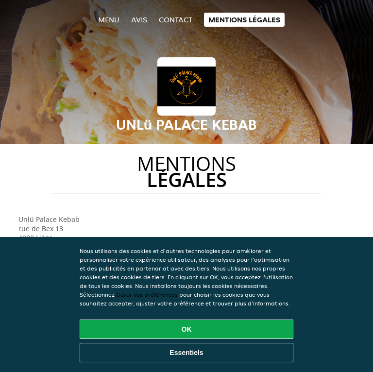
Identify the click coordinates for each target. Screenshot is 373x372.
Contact (175, 20)
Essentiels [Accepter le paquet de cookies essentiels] (186, 352)
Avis (139, 20)
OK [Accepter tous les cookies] (187, 329)
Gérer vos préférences (147, 294)
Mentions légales (244, 20)
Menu (108, 20)
